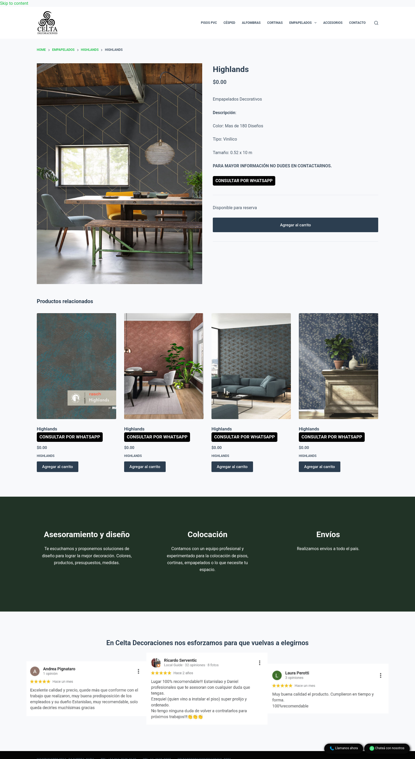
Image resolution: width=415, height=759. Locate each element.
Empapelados (304, 23)
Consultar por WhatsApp (244, 180)
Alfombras (251, 23)
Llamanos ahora (344, 748)
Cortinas (275, 23)
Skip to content (14, 3)
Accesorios (332, 23)
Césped (229, 23)
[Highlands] (76, 366)
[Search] (376, 23)
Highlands (47, 429)
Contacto (357, 23)
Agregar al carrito (295, 225)
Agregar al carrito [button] (57, 466)
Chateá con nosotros (386, 748)
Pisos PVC (209, 23)
